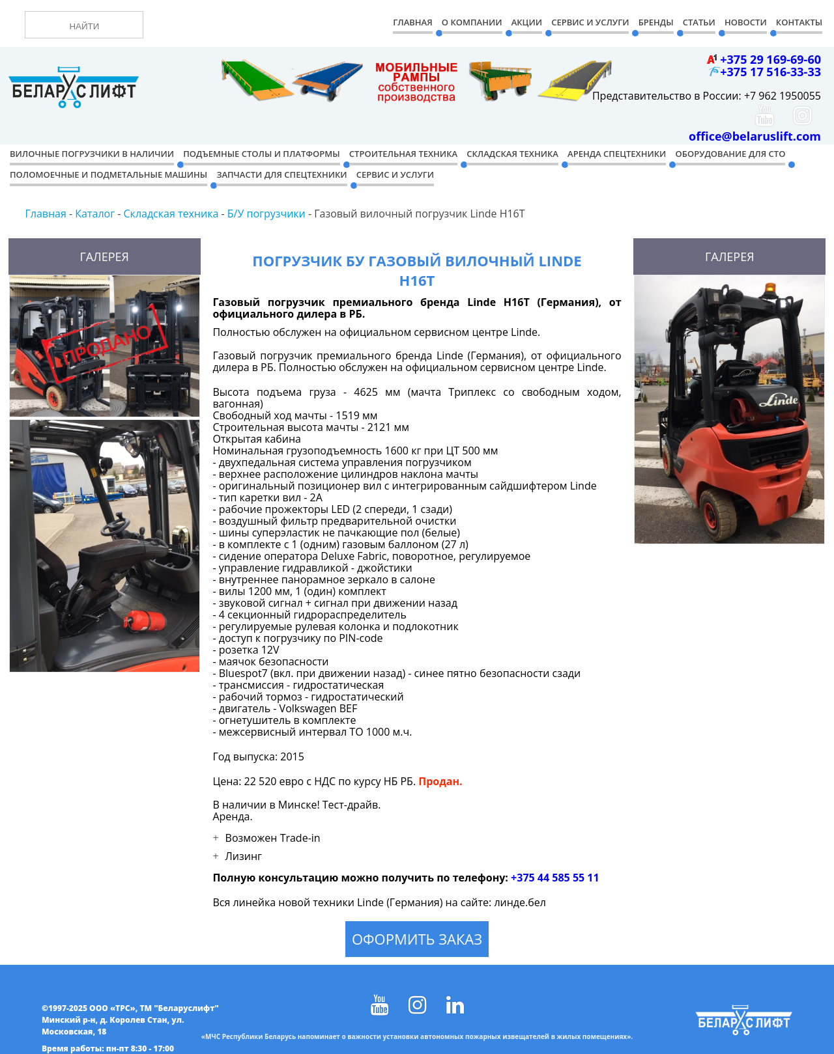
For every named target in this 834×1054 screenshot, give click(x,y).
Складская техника (512, 153)
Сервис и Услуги (590, 22)
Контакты (799, 22)
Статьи (699, 22)
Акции (526, 22)
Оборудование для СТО (731, 153)
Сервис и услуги (395, 174)
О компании (472, 22)
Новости (746, 22)
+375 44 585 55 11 (555, 877)
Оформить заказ (417, 939)
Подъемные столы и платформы (261, 153)
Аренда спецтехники (617, 153)
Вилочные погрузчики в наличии (92, 153)
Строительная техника (403, 153)
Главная (412, 22)
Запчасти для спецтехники (281, 174)
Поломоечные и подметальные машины (108, 174)
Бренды (656, 22)
